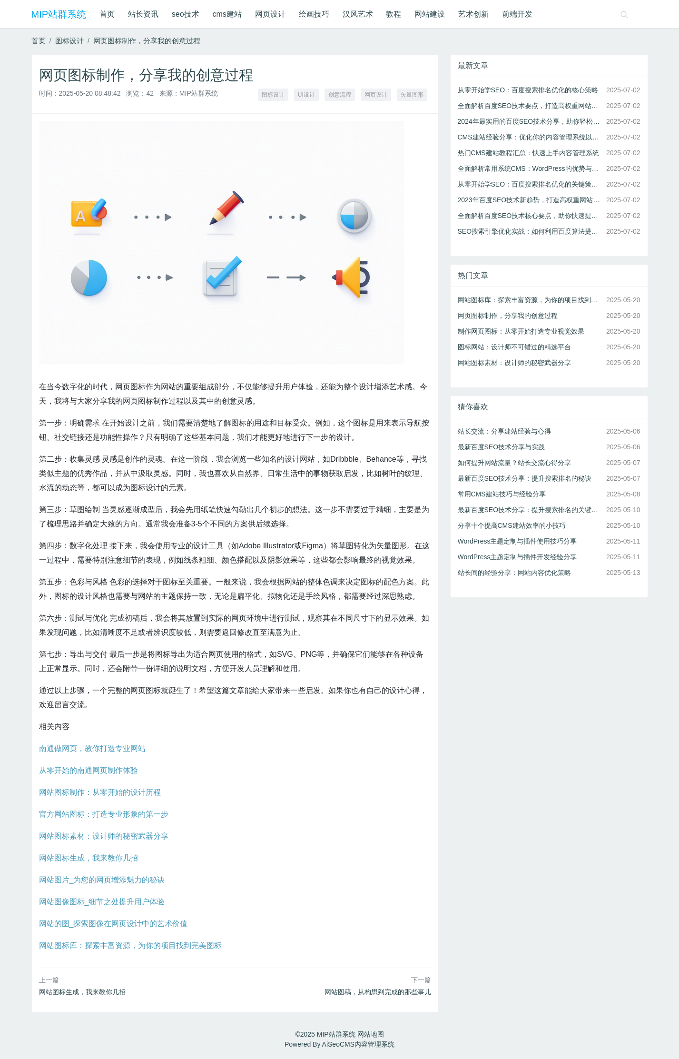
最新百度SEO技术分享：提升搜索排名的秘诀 (525, 478)
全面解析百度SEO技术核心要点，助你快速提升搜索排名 (530, 215)
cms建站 (227, 14)
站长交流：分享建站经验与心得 (504, 431)
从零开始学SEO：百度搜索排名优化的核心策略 (528, 90)
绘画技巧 (314, 14)
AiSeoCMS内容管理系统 (358, 1044)
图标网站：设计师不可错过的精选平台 (514, 347)
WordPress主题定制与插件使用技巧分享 (517, 541)
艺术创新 (473, 14)
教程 (393, 14)
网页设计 (270, 14)
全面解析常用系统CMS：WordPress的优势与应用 (530, 168)
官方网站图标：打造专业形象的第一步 (103, 814)
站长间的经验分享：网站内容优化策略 (514, 572)
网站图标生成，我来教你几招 (88, 858)
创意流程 (339, 94)
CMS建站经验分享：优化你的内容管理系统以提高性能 (530, 137)
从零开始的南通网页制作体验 (88, 770)
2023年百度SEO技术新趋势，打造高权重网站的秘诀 (530, 200)
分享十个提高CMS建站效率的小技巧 (512, 525)
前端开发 (517, 14)
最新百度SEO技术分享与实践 (501, 447)
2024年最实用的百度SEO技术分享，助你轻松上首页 (530, 121)
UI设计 (306, 94)
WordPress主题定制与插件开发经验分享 (517, 557)
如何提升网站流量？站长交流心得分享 (514, 462)
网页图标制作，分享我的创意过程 (146, 41)
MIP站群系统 (59, 14)
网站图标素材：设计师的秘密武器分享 (103, 836)
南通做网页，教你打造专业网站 (92, 748)
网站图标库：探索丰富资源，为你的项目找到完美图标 (130, 945)
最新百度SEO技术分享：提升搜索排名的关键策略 (530, 510)
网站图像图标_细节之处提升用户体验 (102, 902)
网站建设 (429, 14)
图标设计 (69, 41)
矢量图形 (412, 94)
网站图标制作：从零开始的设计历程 (100, 792)
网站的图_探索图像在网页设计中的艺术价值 (113, 924)
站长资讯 (143, 14)
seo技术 (185, 14)
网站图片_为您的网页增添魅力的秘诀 (102, 880)
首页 (107, 14)
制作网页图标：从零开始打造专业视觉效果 (521, 331)
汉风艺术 (358, 14)
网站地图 (370, 1034)
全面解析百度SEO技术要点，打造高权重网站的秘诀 (530, 105)
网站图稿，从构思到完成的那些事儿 (378, 992)
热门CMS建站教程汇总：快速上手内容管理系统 (528, 153)
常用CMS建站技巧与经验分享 (502, 494)
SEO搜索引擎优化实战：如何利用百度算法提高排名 (530, 231)
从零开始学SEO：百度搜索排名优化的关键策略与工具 (530, 184)
